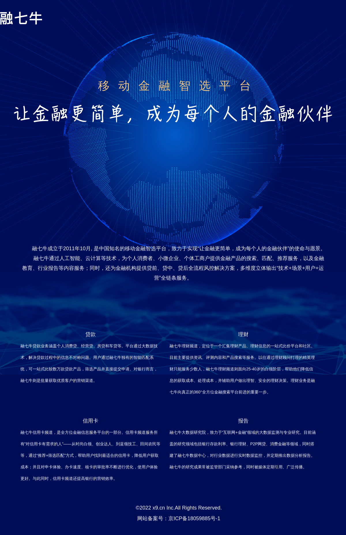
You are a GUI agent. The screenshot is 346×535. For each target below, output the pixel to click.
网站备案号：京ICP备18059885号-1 (178, 520)
